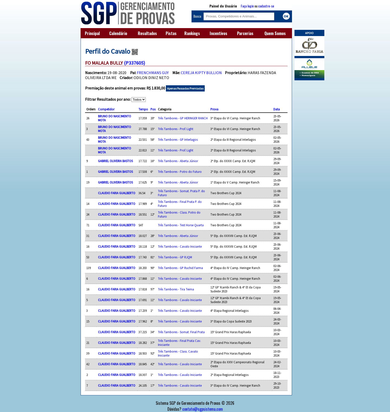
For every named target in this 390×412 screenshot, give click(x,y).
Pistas (171, 33)
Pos (152, 109)
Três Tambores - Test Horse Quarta (181, 225)
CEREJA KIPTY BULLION (201, 72)
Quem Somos (275, 33)
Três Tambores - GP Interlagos (178, 139)
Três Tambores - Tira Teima (176, 289)
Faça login (247, 5)
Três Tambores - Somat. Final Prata (181, 332)
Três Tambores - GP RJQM (175, 257)
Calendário (118, 33)
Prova (214, 109)
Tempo (143, 109)
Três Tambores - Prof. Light (175, 129)
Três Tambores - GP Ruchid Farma (180, 268)
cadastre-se (266, 5)
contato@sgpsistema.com (202, 409)
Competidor (106, 109)
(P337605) (134, 63)
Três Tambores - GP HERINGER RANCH (183, 118)
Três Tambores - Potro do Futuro (180, 172)
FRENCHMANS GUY (153, 72)
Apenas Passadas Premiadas (185, 88)
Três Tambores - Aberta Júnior (178, 161)
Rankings (192, 33)
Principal (92, 33)
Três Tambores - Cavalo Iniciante (180, 246)
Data (276, 109)
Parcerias (245, 33)
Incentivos (218, 33)
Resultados (147, 33)
